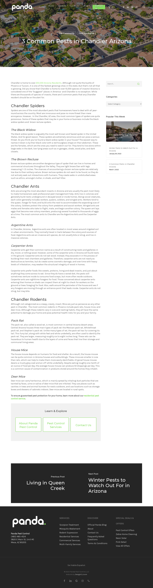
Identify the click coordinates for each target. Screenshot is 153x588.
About (90, 528)
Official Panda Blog (97, 524)
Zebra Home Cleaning (126, 534)
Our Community (66, 33)
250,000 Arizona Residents (48, 83)
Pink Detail (121, 542)
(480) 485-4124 (18, 536)
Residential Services (69, 536)
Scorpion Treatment (69, 524)
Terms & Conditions (97, 543)
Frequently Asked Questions (96, 538)
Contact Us (93, 532)
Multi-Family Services (70, 544)
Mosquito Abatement (69, 528)
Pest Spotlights (86, 33)
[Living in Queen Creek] (44, 483)
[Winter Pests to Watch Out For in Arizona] (109, 483)
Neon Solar (121, 538)
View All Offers (123, 546)
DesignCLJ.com (81, 574)
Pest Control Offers (125, 530)
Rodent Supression (68, 532)
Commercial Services (69, 540)
